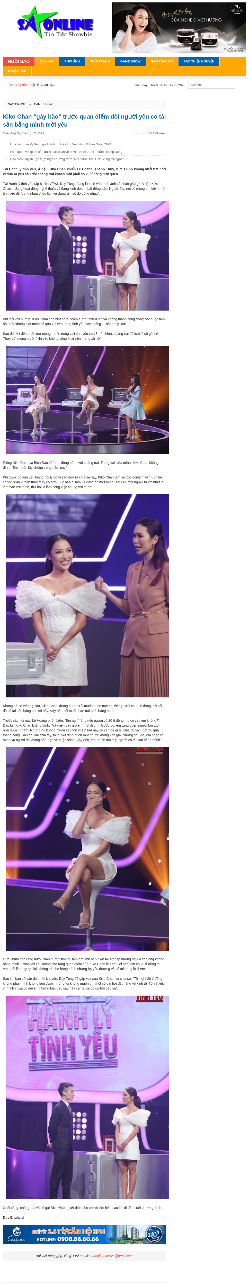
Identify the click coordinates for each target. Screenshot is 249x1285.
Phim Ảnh (72, 61)
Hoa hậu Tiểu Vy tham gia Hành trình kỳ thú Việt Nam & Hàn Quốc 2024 (60, 144)
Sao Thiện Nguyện (199, 61)
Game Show (130, 61)
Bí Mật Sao (17, 71)
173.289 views (156, 133)
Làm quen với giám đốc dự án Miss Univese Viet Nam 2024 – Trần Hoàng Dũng (66, 152)
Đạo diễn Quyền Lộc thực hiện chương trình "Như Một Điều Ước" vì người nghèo (67, 159)
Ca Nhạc (47, 61)
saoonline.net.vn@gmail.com (111, 1256)
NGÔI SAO (19, 61)
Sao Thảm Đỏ (162, 61)
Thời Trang (100, 61)
